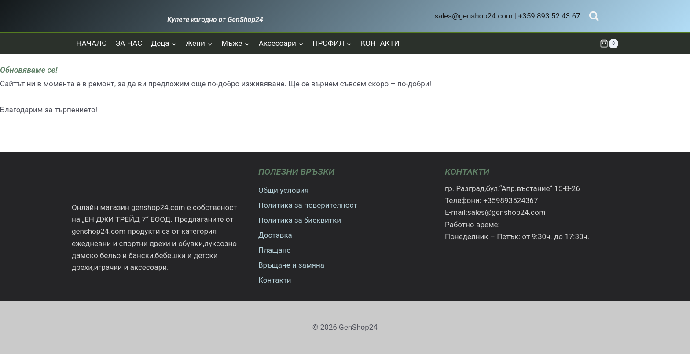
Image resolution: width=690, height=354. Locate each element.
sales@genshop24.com (473, 15)
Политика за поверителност (307, 205)
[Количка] (609, 43)
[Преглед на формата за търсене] (594, 16)
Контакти (274, 280)
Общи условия (283, 190)
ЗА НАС (129, 43)
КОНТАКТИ (380, 43)
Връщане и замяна (291, 265)
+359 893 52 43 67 (549, 15)
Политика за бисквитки (299, 220)
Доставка (275, 235)
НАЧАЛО (91, 43)
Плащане (274, 250)
